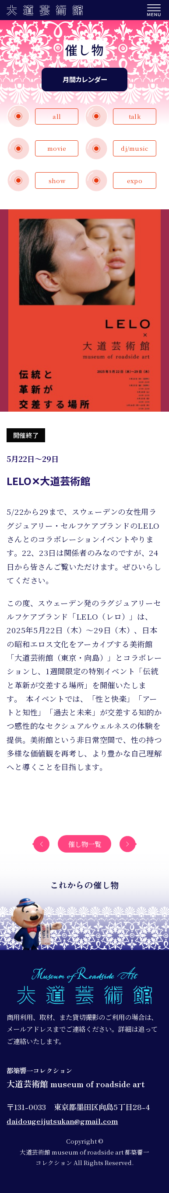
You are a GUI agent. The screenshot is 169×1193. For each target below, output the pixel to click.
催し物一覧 (84, 844)
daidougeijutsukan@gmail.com (62, 1120)
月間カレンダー (85, 79)
